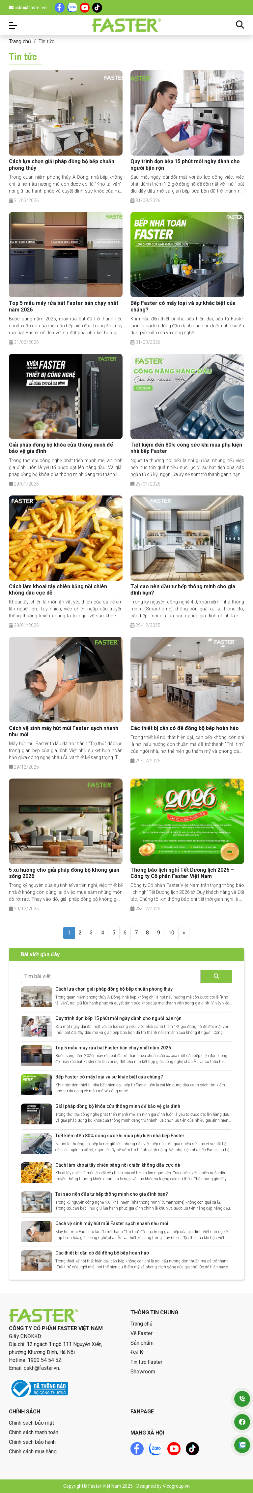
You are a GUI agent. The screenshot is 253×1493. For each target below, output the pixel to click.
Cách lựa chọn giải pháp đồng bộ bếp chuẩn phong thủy (114, 989)
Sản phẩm (142, 1343)
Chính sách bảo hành (32, 1442)
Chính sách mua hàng (33, 1451)
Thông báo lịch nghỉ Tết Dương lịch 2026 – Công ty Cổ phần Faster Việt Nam (182, 873)
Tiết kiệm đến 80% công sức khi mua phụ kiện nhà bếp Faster (119, 1135)
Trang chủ (20, 41)
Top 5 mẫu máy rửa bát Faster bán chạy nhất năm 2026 (113, 1047)
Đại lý (137, 1352)
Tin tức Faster (146, 1362)
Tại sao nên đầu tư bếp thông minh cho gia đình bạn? (111, 1194)
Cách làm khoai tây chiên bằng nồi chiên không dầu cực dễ (117, 1165)
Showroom (142, 1371)
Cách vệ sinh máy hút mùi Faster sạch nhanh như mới (111, 1223)
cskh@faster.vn (28, 7)
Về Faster (141, 1333)
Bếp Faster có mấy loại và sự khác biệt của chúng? (109, 1076)
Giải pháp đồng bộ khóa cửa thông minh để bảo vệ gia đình (117, 1106)
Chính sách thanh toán (33, 1432)
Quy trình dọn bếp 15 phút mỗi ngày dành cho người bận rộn (118, 1018)
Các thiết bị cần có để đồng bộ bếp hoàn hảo (184, 728)
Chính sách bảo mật (31, 1423)
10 (171, 932)
